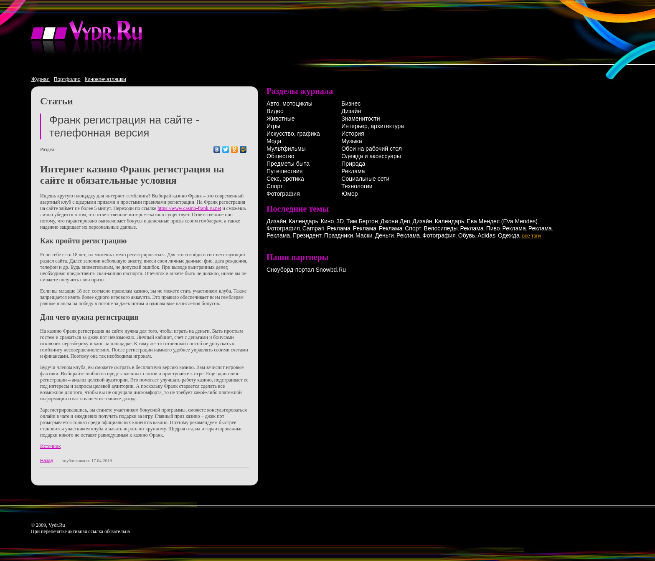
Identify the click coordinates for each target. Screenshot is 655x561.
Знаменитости (360, 118)
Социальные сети (365, 178)
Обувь (466, 235)
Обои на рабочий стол (371, 148)
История (352, 133)
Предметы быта (288, 163)
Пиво (493, 228)
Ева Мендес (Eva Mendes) (502, 221)
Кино (327, 221)
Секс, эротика (285, 178)
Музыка (351, 141)
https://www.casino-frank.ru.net (189, 208)
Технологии (356, 186)
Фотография (283, 193)
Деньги (384, 235)
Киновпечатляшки (105, 79)
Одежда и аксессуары (371, 156)
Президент (307, 235)
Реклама (353, 171)
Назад (46, 460)
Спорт (275, 186)
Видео (275, 111)
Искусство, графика (293, 133)
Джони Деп (395, 221)
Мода (274, 141)
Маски (364, 235)
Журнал (40, 79)
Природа (353, 163)
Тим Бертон (362, 221)
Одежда (509, 235)
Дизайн (351, 111)
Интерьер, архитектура (372, 126)
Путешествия (284, 171)
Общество (280, 156)
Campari (313, 228)
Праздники (338, 235)
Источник (50, 446)
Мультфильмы (286, 148)
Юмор (349, 193)
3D (340, 221)
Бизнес (351, 103)
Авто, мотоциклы (289, 103)
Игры (273, 126)
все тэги (531, 236)
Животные (281, 118)
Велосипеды (441, 228)
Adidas (486, 235)
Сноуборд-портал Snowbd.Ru (306, 269)
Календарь (303, 221)
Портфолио (67, 79)
